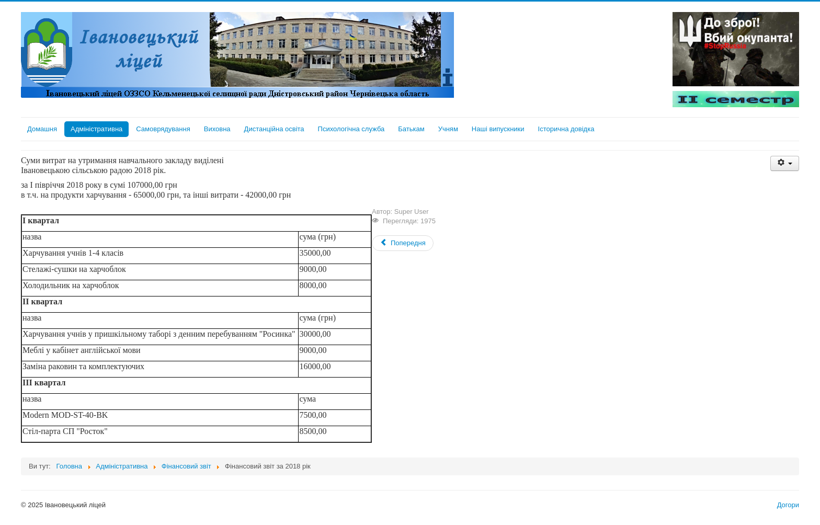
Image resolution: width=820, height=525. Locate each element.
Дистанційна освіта (274, 129)
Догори (788, 505)
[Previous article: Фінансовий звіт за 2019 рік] (403, 243)
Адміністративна (96, 129)
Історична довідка (566, 129)
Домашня (42, 129)
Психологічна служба (351, 129)
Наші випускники (498, 129)
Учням (448, 129)
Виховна (217, 129)
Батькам (411, 129)
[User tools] (784, 163)
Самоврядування (163, 129)
